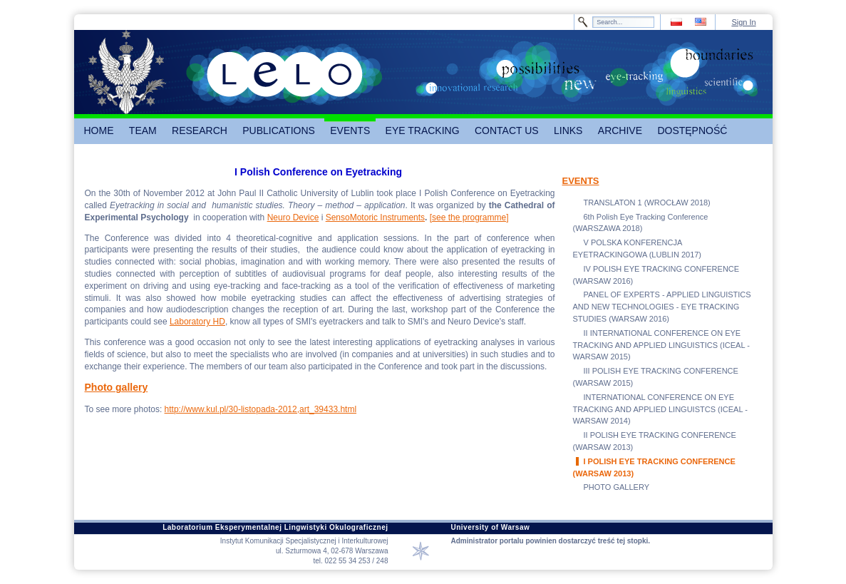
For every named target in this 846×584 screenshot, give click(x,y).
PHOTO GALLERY (617, 487)
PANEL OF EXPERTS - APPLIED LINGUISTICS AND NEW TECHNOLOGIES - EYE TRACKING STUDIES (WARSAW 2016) (662, 306)
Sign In (743, 22)
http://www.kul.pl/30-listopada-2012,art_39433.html (261, 409)
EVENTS (580, 180)
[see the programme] (469, 217)
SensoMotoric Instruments (375, 217)
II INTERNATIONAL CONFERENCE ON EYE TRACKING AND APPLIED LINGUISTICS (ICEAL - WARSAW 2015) (661, 345)
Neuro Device (293, 217)
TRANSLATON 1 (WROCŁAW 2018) (647, 202)
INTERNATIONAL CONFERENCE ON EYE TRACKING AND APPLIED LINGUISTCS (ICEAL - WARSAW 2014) (660, 409)
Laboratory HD (197, 322)
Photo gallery (116, 387)
